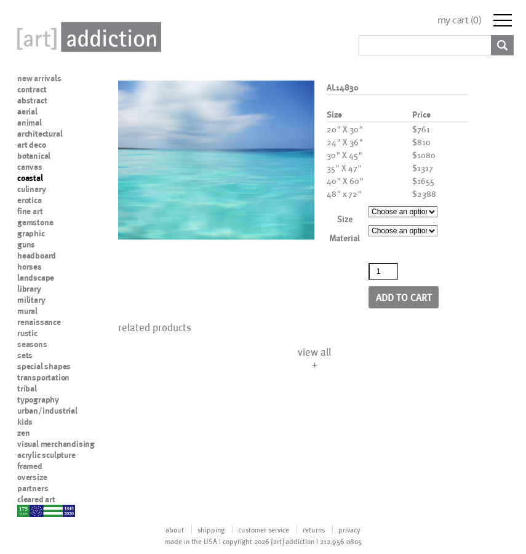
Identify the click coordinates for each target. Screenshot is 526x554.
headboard (36, 255)
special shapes (44, 366)
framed (29, 466)
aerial (27, 111)
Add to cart (404, 297)
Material (344, 238)
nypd (26, 510)
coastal (30, 178)
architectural (39, 133)
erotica (29, 200)
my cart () (459, 20)
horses (29, 266)
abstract (32, 100)
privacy (349, 529)
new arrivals (39, 78)
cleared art (36, 499)
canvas (29, 167)
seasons (32, 344)
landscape (35, 278)
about (174, 529)
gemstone (35, 222)
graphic (31, 233)
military (31, 300)
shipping (211, 529)
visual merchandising (56, 444)
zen (23, 433)
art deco (31, 145)
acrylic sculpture (46, 455)
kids (25, 422)
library (29, 289)
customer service (263, 529)
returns (314, 529)
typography (38, 399)
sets (25, 355)
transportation (43, 377)
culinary (31, 189)
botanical (33, 156)
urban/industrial (47, 411)
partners (32, 488)
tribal (27, 388)
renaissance (39, 322)
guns (26, 244)
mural (27, 311)
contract (31, 89)
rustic (27, 333)
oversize (32, 477)
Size (345, 219)
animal (29, 122)
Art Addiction (86, 37)
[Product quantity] (383, 271)
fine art (29, 211)
